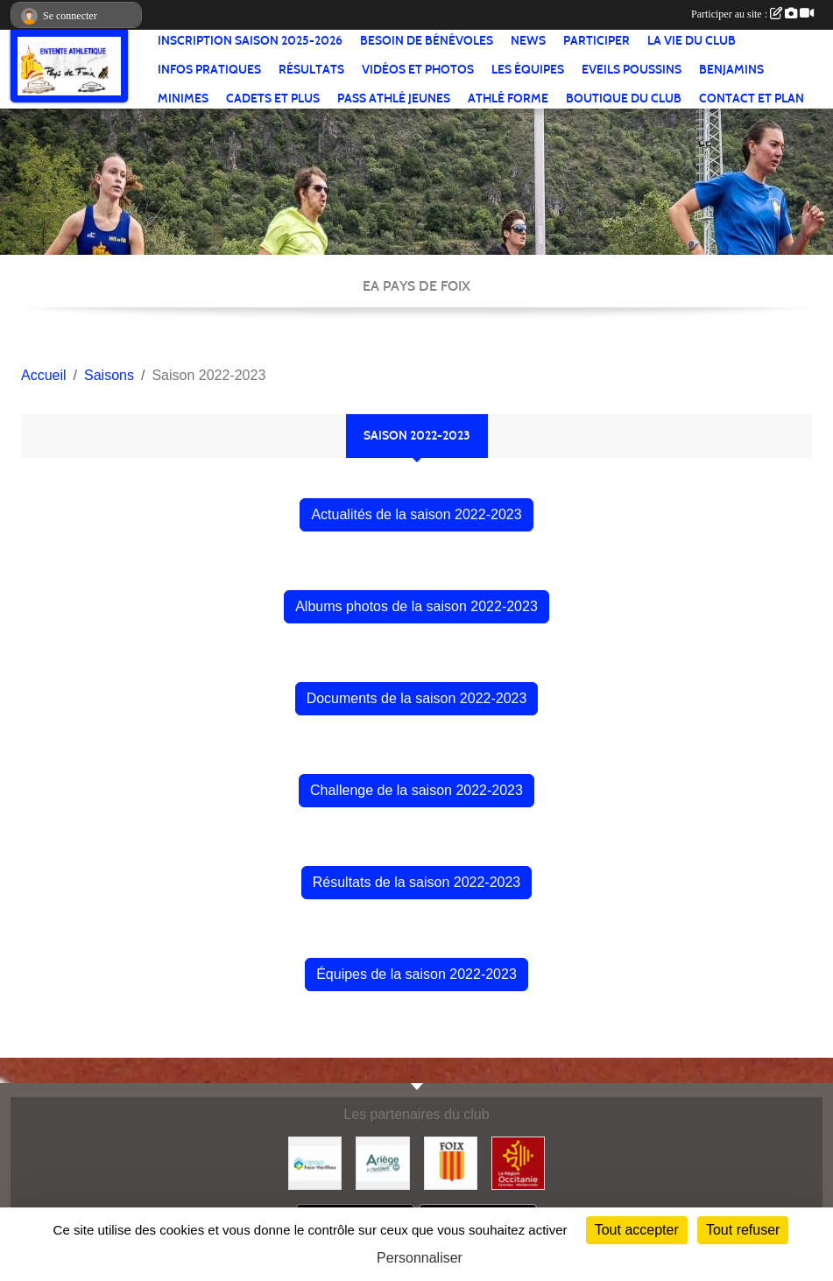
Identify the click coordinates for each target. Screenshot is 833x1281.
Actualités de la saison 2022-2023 (416, 514)
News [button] (528, 40)
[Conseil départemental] (382, 1162)
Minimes (183, 98)
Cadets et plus (273, 98)
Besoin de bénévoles (426, 40)
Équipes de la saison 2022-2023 (416, 974)
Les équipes (527, 69)
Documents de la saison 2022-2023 (417, 698)
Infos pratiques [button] (209, 69)
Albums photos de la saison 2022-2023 (416, 606)
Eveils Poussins (631, 69)
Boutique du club (623, 98)
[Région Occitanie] (518, 1162)
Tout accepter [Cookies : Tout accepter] (637, 1229)
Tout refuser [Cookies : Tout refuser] (743, 1229)
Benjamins (731, 69)
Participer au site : (752, 14)
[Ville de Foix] (450, 1162)
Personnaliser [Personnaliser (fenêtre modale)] (419, 1257)
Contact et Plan (751, 98)
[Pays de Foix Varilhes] (315, 1162)
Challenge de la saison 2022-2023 (416, 790)
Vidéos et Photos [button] (418, 69)
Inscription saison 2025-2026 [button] (250, 40)
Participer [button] (596, 40)
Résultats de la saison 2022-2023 (417, 882)
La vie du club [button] (691, 40)
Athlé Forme (508, 98)
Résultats (311, 69)
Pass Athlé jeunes (393, 98)
